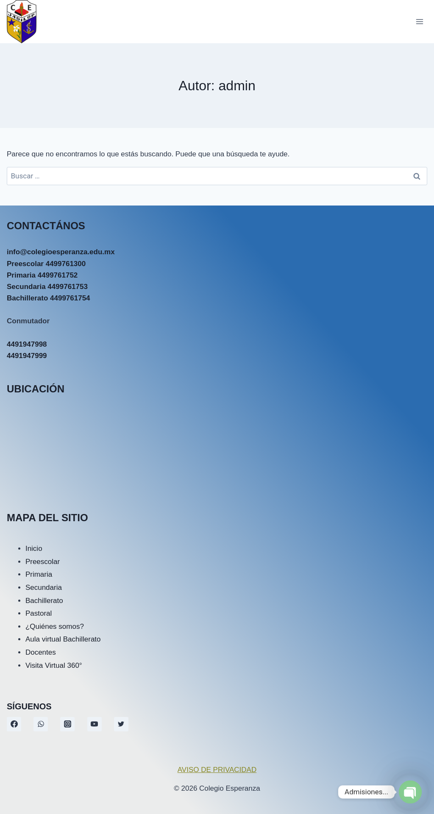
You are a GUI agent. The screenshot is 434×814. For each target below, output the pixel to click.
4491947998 (27, 344)
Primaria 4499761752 (42, 275)
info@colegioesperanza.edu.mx (61, 252)
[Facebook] (14, 724)
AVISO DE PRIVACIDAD (217, 770)
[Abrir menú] (419, 21)
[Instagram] (67, 724)
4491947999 (27, 356)
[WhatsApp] (40, 724)
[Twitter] (121, 724)
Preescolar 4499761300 (46, 264)
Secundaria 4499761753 (47, 287)
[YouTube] (94, 724)
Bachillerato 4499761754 (48, 298)
